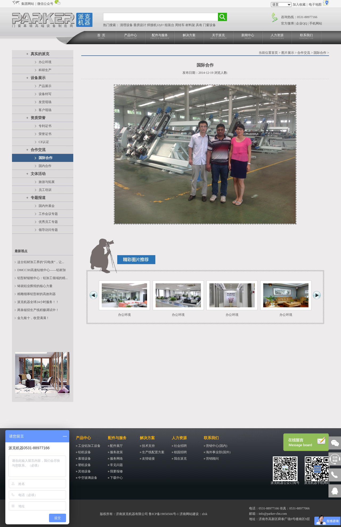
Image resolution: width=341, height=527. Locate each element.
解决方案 (189, 36)
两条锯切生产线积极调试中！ (38, 310)
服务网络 (116, 458)
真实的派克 (40, 54)
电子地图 (315, 4)
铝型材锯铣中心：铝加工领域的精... (42, 278)
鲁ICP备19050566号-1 (164, 514)
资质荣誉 (38, 118)
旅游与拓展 (47, 182)
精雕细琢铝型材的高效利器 (36, 294)
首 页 (101, 36)
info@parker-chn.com (273, 514)
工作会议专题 (48, 214)
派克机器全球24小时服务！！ (38, 302)
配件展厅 (116, 446)
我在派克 (180, 458)
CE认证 (44, 142)
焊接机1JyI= (156, 25)
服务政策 (116, 452)
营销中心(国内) (216, 446)
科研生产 (45, 70)
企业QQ (301, 23)
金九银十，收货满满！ (33, 318)
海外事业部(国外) (218, 452)
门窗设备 (209, 25)
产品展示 (45, 86)
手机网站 (315, 23)
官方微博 (287, 23)
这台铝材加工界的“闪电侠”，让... (40, 262)
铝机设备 (84, 452)
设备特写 (45, 94)
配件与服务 (159, 36)
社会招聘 (180, 446)
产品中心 (130, 36)
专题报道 (38, 198)
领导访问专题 (48, 230)
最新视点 (21, 251)
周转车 (180, 25)
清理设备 (126, 25)
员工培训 (45, 190)
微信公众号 (45, 4)
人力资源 (277, 36)
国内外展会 (47, 206)
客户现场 (45, 110)
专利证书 (45, 126)
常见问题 (116, 465)
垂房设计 (140, 25)
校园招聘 (180, 452)
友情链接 (148, 458)
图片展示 (287, 53)
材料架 (190, 25)
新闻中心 (247, 36)
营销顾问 (212, 458)
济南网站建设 (189, 514)
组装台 (170, 25)
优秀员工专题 (48, 222)
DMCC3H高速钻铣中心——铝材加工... (41, 271)
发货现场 (45, 102)
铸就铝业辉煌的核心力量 (34, 286)
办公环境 (45, 62)
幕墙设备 (84, 458)
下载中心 (116, 478)
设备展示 (38, 78)
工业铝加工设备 (89, 446)
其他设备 (84, 471)
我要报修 (116, 471)
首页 (274, 53)
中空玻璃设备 (87, 478)
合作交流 (38, 150)
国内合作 (45, 166)
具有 (199, 25)
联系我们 (306, 36)
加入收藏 (299, 4)
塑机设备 (84, 465)
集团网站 (27, 4)
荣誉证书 (45, 134)
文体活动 (38, 174)
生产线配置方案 (153, 452)
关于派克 (218, 36)
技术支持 (148, 446)
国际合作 (45, 158)
